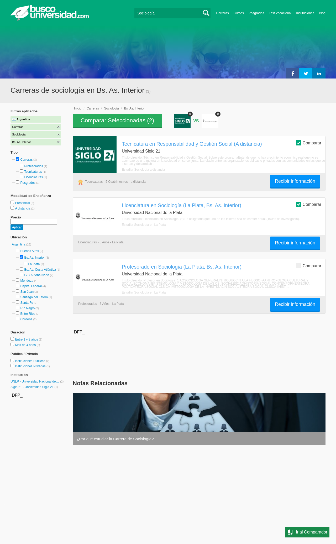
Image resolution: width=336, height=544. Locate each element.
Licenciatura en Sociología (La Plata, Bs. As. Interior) (181, 205)
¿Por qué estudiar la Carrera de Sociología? (115, 439)
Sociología (111, 108)
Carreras (222, 13)
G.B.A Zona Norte (36, 275)
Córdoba (26, 319)
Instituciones (305, 13)
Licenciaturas (33, 177)
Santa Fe (26, 303)
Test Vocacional (280, 13)
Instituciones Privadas (32, 366)
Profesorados (33, 166)
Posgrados (256, 13)
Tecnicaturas (33, 172)
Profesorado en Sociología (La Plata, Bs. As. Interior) (182, 267)
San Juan (27, 292)
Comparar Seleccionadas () (117, 120)
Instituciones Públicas (32, 361)
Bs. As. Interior (34, 257)
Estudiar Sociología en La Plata (144, 225)
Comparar (308, 142)
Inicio (77, 108)
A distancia (23, 208)
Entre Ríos (27, 314)
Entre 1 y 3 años (27, 339)
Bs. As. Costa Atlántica (40, 269)
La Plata (34, 264)
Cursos (239, 13)
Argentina (19, 244)
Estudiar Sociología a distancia (143, 169)
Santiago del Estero (34, 297)
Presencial (22, 203)
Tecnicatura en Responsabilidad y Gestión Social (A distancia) (192, 144)
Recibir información (295, 181)
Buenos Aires (29, 251)
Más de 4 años (25, 345)
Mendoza (26, 281)
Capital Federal (30, 286)
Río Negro (27, 308)
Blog (322, 13)
